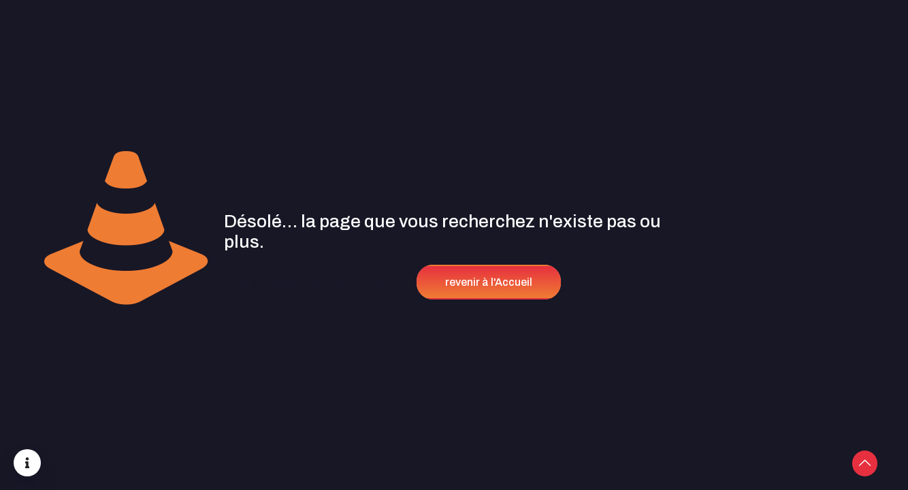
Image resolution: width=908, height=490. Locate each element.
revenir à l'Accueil (488, 282)
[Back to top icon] (842, 462)
